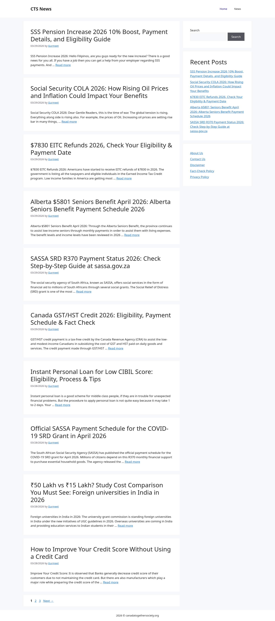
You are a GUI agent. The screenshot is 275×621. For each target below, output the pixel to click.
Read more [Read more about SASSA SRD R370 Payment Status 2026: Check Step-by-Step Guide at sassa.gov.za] (83, 291)
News (237, 9)
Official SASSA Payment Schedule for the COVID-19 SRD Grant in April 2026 (99, 432)
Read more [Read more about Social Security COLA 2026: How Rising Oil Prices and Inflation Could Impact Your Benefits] (69, 122)
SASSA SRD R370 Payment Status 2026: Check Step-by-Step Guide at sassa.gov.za (96, 262)
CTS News (41, 9)
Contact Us (197, 159)
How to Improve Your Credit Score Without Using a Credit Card (101, 553)
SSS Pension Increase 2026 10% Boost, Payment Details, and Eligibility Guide (99, 35)
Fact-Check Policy (202, 171)
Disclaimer (197, 165)
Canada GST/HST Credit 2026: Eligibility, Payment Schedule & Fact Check (101, 318)
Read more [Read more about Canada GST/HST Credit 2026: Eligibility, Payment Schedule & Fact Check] (115, 348)
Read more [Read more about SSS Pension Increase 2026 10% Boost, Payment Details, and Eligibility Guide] (63, 65)
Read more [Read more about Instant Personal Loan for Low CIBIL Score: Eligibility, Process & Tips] (62, 405)
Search (195, 30)
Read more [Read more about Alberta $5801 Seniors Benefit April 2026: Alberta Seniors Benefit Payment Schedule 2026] (131, 235)
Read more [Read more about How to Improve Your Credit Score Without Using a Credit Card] (110, 582)
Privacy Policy (199, 177)
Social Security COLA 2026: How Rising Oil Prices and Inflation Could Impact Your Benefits (99, 92)
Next (48, 601)
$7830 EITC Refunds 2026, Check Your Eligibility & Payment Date (101, 148)
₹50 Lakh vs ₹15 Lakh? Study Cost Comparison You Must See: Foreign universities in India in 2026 (97, 492)
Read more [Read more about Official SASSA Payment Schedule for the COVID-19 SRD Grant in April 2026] (132, 462)
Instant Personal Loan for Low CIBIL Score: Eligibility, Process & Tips (92, 375)
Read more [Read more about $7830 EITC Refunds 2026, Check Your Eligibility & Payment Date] (124, 178)
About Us (196, 153)
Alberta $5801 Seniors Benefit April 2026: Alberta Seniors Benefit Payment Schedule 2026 (101, 205)
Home (223, 9)
